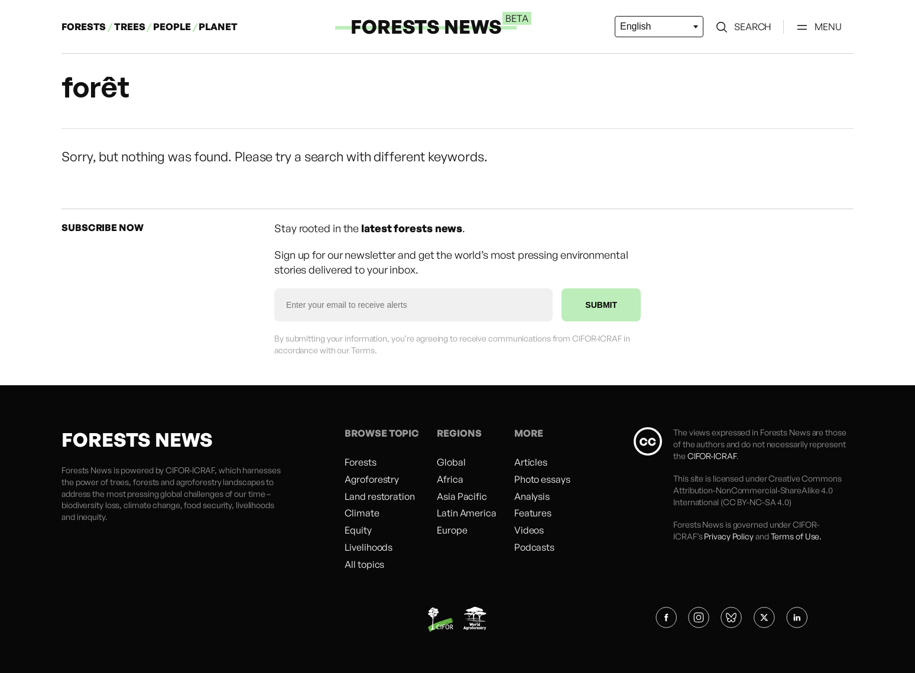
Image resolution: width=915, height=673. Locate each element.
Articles (530, 462)
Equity (358, 530)
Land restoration (379, 496)
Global (451, 462)
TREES (129, 26)
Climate (362, 513)
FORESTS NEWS (426, 26)
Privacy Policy (729, 536)
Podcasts (534, 547)
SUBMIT (601, 305)
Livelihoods (368, 547)
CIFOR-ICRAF (190, 470)
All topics (364, 564)
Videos (529, 530)
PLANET (218, 26)
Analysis (532, 496)
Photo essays (542, 479)
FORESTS (83, 26)
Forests (360, 462)
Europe (452, 530)
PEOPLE (172, 26)
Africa (450, 479)
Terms (363, 350)
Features (532, 513)
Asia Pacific (462, 496)
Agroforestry (372, 479)
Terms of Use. (796, 536)
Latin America (467, 513)
